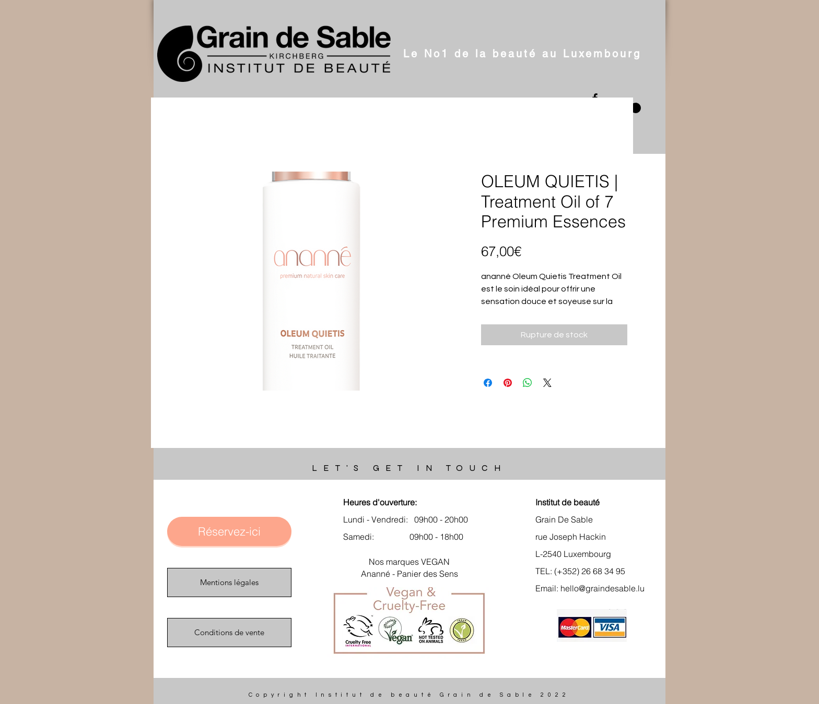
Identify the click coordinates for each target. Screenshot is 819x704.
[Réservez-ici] (229, 531)
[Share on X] (547, 383)
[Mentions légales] (229, 582)
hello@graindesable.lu (602, 588)
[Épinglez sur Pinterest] (507, 383)
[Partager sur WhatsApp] (527, 383)
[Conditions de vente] (229, 632)
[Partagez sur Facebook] (488, 383)
